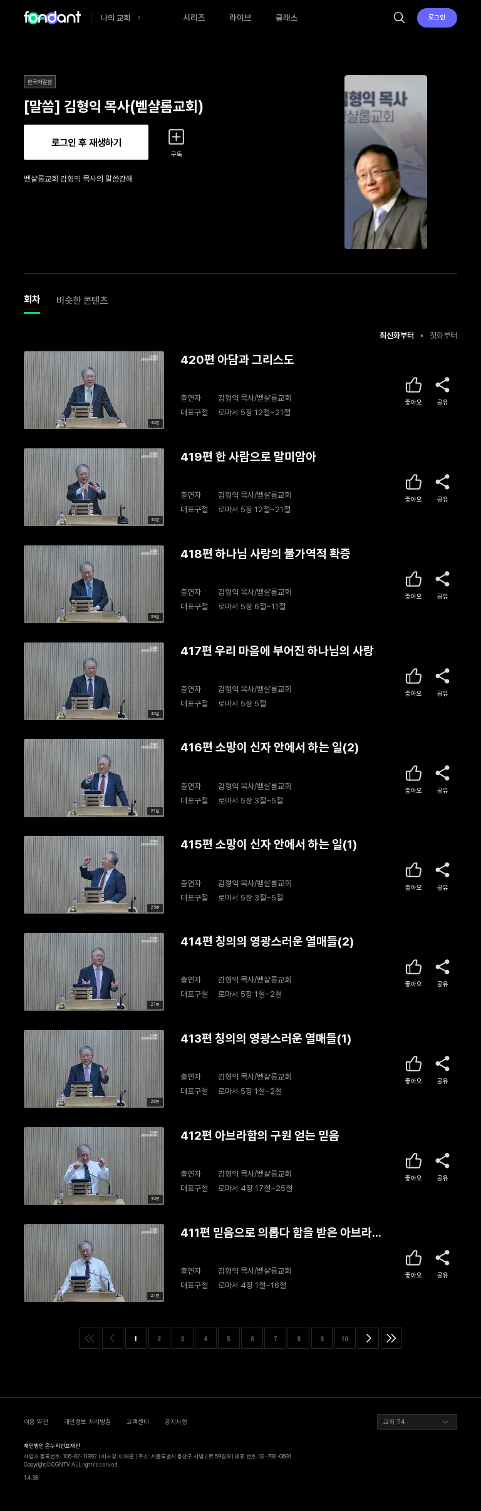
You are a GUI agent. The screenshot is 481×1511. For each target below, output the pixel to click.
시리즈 (194, 18)
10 (345, 1338)
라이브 (240, 18)
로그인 (436, 17)
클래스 (287, 18)
